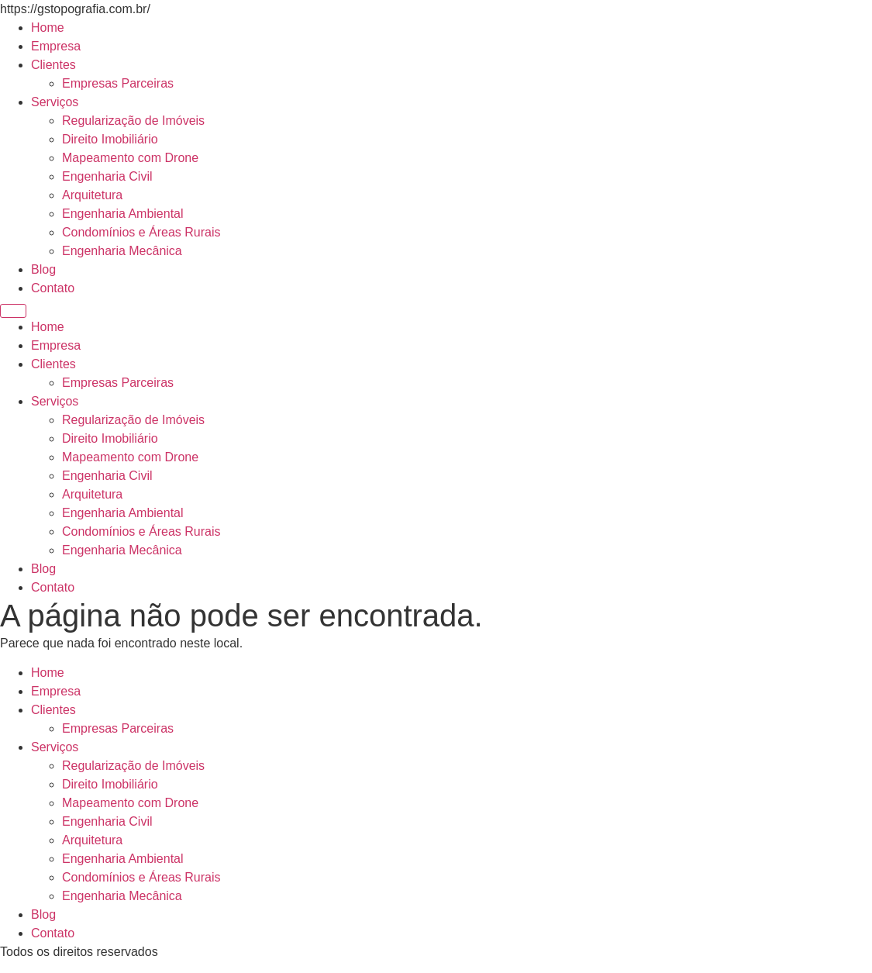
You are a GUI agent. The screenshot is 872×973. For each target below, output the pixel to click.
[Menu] (13, 311)
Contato (52, 288)
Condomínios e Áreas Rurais (141, 232)
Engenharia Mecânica (122, 250)
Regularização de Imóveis (133, 120)
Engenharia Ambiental (123, 213)
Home (47, 27)
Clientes (53, 64)
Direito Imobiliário (110, 139)
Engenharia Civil (107, 176)
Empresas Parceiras (118, 83)
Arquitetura (92, 195)
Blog (43, 269)
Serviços (54, 102)
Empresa (56, 46)
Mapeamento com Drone (130, 157)
